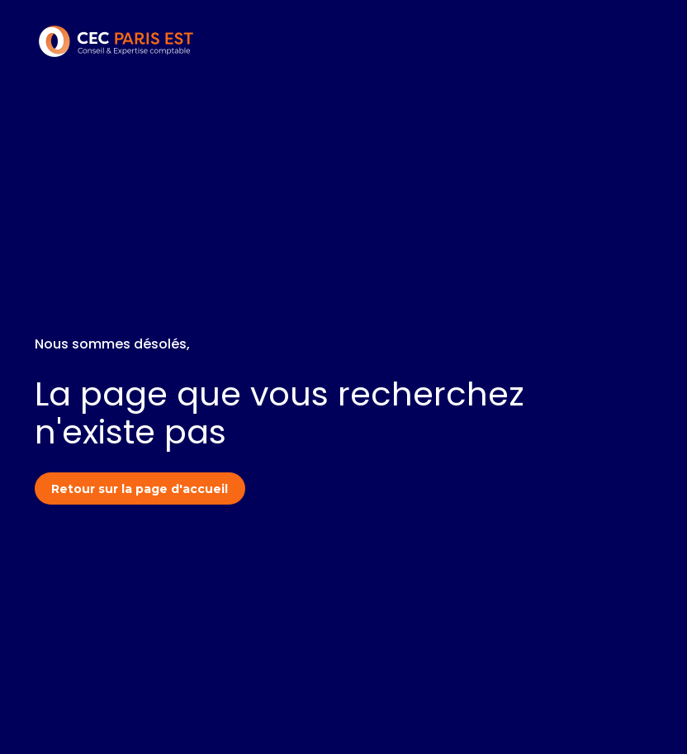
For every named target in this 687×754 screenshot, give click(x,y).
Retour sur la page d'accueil (139, 488)
